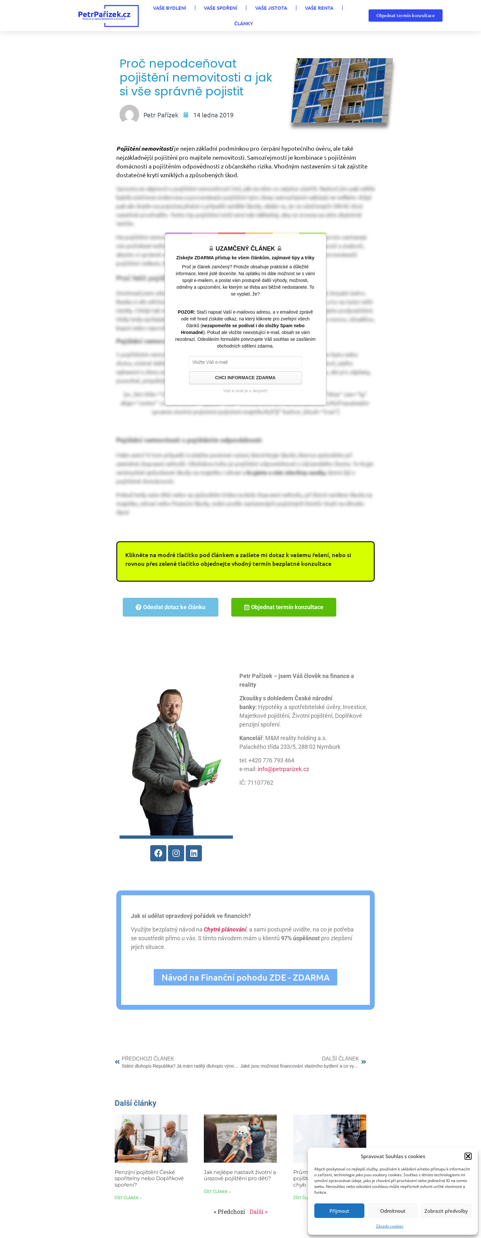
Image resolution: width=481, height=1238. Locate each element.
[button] (468, 1156)
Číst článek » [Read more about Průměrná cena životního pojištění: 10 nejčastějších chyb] (306, 1206)
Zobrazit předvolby (446, 1211)
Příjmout (339, 1211)
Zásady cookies (389, 1226)
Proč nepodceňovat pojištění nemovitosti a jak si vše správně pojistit (186, 84)
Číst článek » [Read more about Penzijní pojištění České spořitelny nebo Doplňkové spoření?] (128, 1206)
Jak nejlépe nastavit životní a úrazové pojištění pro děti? (240, 1184)
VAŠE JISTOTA (238, 15)
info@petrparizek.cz (279, 774)
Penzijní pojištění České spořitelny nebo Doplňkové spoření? (149, 1187)
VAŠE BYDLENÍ (140, 15)
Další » (258, 1220)
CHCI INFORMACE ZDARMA (245, 391)
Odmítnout (392, 1211)
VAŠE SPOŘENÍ (189, 15)
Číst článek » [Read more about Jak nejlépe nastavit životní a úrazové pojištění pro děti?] (217, 1200)
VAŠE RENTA (284, 15)
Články (324, 15)
